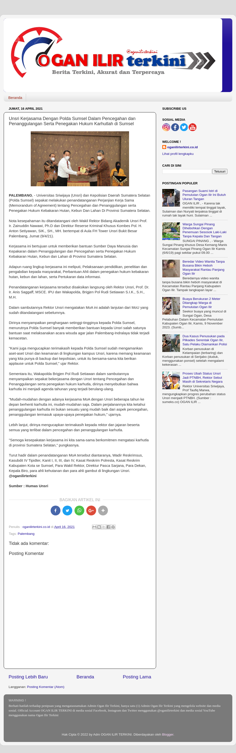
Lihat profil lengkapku (178, 154)
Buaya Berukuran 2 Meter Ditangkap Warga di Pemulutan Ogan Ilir (201, 303)
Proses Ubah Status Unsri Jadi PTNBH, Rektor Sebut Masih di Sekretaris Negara (202, 377)
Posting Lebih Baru (28, 676)
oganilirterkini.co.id (182, 147)
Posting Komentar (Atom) (45, 687)
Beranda (15, 97)
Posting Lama (137, 676)
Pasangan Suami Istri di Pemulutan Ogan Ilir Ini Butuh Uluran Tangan (204, 195)
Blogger (167, 734)
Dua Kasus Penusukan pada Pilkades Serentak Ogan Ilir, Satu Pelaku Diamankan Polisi (204, 340)
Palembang (26, 534)
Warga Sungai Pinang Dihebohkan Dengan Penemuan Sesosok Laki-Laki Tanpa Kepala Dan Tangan (204, 230)
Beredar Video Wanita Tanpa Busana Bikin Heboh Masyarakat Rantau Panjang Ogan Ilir (203, 267)
